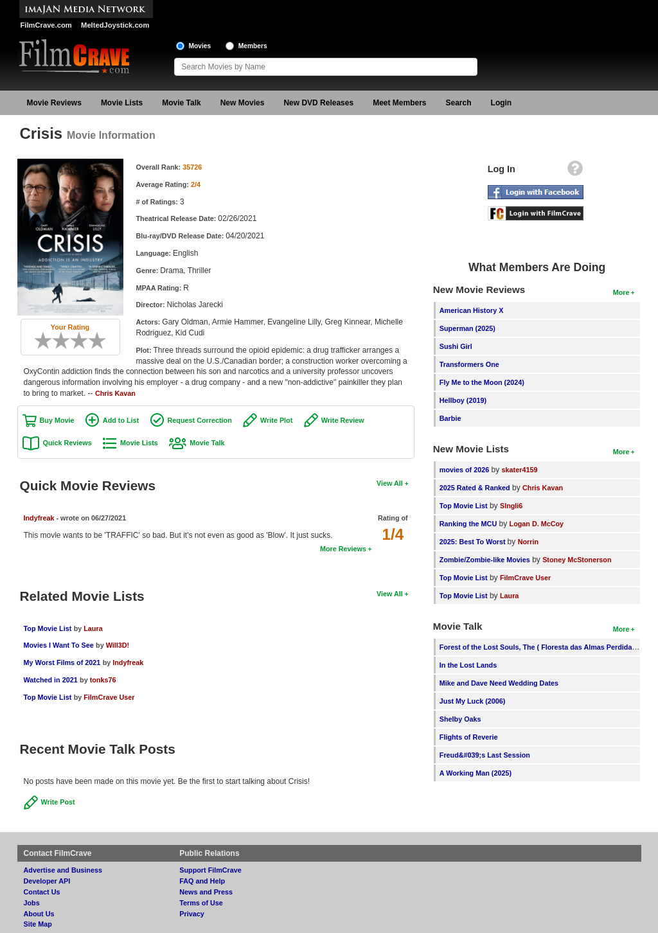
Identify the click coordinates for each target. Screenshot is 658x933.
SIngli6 (511, 506)
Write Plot (276, 420)
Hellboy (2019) (463, 400)
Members (252, 45)
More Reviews (343, 549)
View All (390, 483)
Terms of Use (201, 903)
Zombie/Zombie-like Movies (485, 560)
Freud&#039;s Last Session (485, 755)
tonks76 (103, 680)
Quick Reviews (67, 443)
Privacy (191, 914)
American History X (472, 310)
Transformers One (469, 364)
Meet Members (399, 102)
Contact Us (42, 892)
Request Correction (200, 420)
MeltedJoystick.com (115, 25)
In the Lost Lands (468, 665)
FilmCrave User (109, 697)
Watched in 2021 (51, 680)
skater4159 (520, 470)
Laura (93, 628)
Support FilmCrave (210, 870)
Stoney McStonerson (576, 560)
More (621, 292)
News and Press (206, 892)
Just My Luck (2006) (473, 701)
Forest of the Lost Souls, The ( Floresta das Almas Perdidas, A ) (544, 647)
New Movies (242, 102)
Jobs (32, 903)
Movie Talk (181, 102)
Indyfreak (39, 518)
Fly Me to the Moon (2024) (482, 382)
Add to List (121, 420)
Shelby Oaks (460, 719)
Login (501, 102)
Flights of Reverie (469, 737)
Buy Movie (57, 420)
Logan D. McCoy (537, 524)
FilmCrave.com (46, 25)
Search (459, 102)
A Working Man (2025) (475, 773)
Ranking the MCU (468, 524)
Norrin (528, 542)
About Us (39, 914)
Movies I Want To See (59, 645)
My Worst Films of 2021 (62, 662)
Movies (200, 45)
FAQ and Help (202, 881)
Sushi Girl (456, 346)
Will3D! (118, 645)
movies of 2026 (464, 470)
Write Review (342, 420)
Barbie (450, 418)
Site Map (38, 924)
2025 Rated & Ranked (475, 488)
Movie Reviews (54, 102)
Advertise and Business (63, 870)
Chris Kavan (115, 393)
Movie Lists (122, 102)
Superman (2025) (467, 328)
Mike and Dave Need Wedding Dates (499, 683)
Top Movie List (48, 628)
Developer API (47, 881)
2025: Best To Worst (474, 542)
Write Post (58, 802)
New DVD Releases (318, 102)
